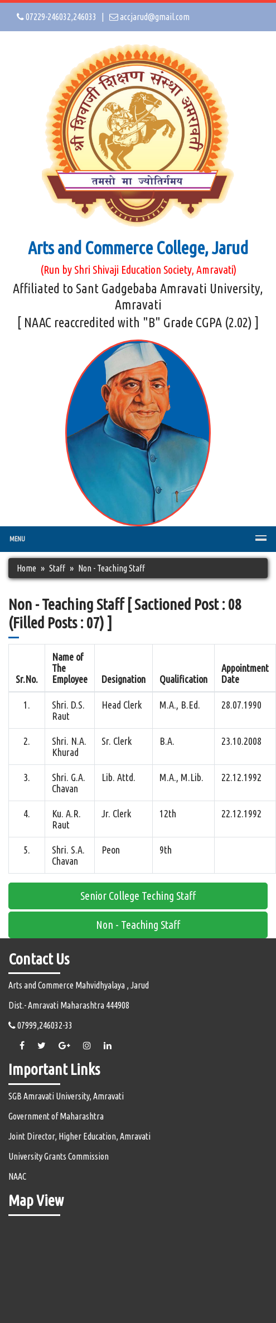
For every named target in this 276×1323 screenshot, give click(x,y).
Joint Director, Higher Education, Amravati (79, 1136)
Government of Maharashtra (56, 1116)
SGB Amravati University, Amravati (66, 1096)
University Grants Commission (58, 1156)
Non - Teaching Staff (138, 924)
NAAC (17, 1176)
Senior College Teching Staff (138, 895)
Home (26, 568)
